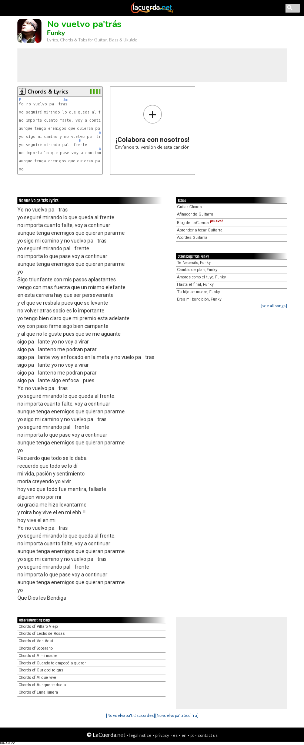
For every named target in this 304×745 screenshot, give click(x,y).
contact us (208, 735)
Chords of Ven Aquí (36, 641)
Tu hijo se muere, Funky (198, 291)
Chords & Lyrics (48, 91)
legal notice (140, 735)
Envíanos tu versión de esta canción (152, 127)
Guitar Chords (189, 206)
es (175, 735)
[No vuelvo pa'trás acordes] (130, 715)
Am (65, 100)
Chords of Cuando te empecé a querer (52, 663)
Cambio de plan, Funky (197, 269)
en (184, 735)
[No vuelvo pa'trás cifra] (176, 715)
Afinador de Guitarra (195, 214)
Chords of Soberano (36, 648)
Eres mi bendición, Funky (199, 299)
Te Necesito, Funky (194, 262)
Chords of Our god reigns (41, 670)
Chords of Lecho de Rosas (42, 633)
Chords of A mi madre (38, 655)
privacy (162, 735)
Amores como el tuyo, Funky (201, 277)
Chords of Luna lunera (38, 692)
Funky (56, 32)
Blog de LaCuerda (200, 222)
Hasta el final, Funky (195, 284)
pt (192, 735)
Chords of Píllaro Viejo (38, 626)
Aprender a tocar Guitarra (200, 230)
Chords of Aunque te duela (42, 685)
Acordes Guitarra (192, 237)
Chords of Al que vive (37, 677)
